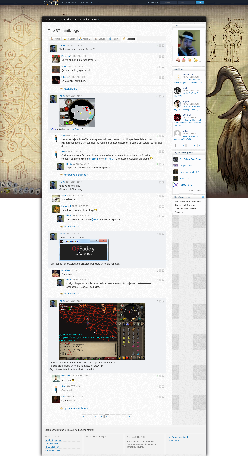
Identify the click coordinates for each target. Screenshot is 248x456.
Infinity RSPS (186, 185)
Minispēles (66, 19)
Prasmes (77, 19)
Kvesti (55, 19)
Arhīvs (94, 19)
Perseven (65, 56)
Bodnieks (65, 270)
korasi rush (66, 206)
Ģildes (86, 19)
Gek (63, 136)
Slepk (63, 196)
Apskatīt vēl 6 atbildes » (76, 408)
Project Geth (186, 166)
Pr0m (95, 219)
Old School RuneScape (191, 159)
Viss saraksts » (196, 190)
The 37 (62, 45)
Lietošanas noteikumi (178, 437)
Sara (75, 129)
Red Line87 (66, 376)
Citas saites (86, 2)
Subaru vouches (52, 450)
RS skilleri (184, 178)
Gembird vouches (53, 440)
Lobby (47, 19)
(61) (200, 61)
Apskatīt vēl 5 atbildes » (76, 174)
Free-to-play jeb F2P (189, 172)
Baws (63, 397)
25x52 (93, 158)
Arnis (63, 66)
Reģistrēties (153, 2)
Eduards (65, 77)
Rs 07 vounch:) (52, 447)
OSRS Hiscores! (52, 443)
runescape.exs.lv (69, 2)
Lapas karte (173, 440)
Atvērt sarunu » (71, 88)
